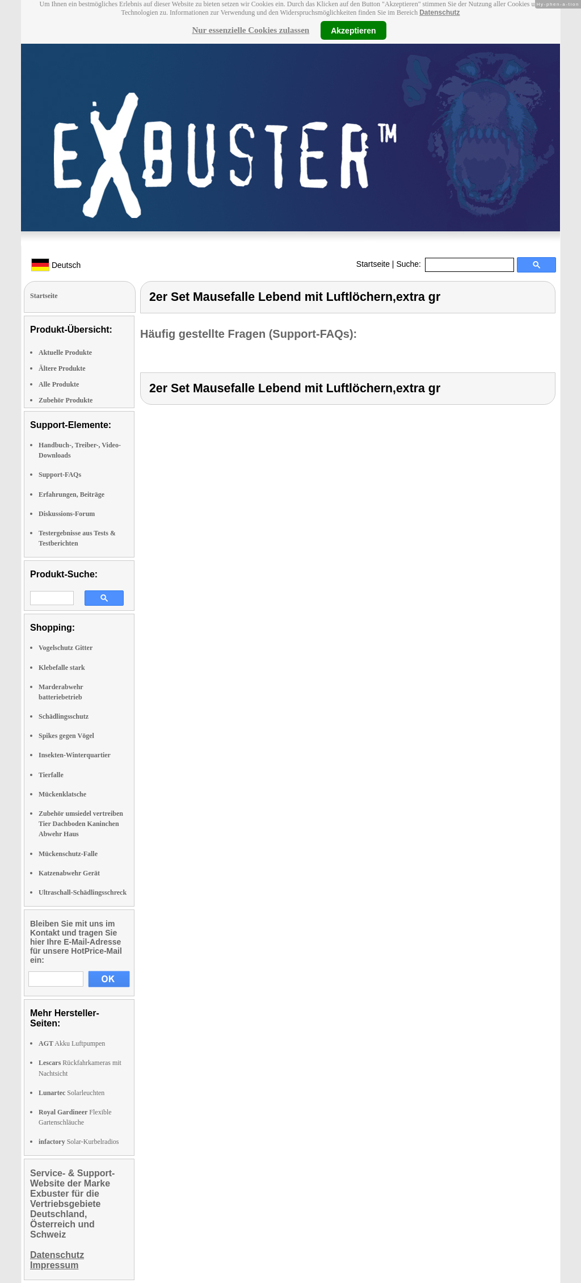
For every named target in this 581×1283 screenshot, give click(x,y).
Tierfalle (51, 775)
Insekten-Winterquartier (75, 755)
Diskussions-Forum (67, 514)
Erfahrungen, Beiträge (71, 494)
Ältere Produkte (62, 368)
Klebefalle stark (62, 668)
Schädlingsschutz (64, 716)
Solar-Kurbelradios (79, 1142)
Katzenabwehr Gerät (69, 873)
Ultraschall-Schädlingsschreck (83, 892)
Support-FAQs (60, 475)
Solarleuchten (71, 1093)
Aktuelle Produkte (65, 353)
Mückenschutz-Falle (68, 854)
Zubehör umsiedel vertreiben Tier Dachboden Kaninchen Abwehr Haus (81, 824)
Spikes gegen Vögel (66, 736)
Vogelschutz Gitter (65, 648)
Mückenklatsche (62, 794)
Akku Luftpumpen (72, 1043)
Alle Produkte (59, 384)
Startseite (373, 264)
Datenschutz (439, 12)
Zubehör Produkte (65, 400)
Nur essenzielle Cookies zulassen (250, 30)
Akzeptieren (353, 30)
